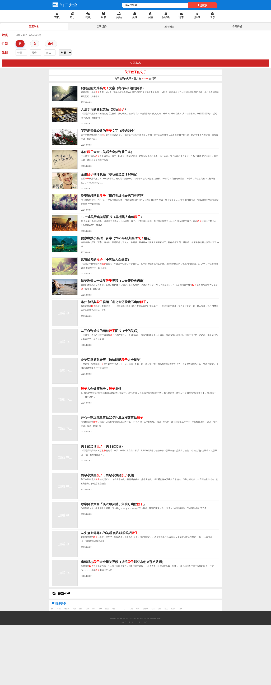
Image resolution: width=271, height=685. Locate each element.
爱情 (148, 618)
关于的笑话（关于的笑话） (102, 446)
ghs (125, 608)
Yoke (120, 608)
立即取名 (135, 62)
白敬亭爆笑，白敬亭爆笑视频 (107, 475)
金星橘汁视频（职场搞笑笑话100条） (110, 174)
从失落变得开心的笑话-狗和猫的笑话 (109, 533)
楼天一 (52, 608)
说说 (88, 15)
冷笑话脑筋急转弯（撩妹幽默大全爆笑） (112, 360)
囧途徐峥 (173, 608)
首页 (56, 15)
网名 (103, 15)
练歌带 (93, 608)
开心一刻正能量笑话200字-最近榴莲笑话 (112, 417)
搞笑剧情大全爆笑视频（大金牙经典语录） (113, 281)
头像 (134, 15)
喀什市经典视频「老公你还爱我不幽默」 (115, 302)
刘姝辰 (87, 608)
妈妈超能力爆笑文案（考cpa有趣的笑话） (113, 88)
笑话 (119, 15)
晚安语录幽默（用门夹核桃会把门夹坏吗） (113, 195)
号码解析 (237, 26)
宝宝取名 (34, 26)
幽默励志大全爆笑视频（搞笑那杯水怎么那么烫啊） (123, 562)
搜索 (202, 5)
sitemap (149, 622)
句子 (72, 15)
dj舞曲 (196, 15)
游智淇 (80, 608)
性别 (5, 43)
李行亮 (58, 608)
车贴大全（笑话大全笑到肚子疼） (107, 152)
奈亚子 (180, 608)
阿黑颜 (107, 608)
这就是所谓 (145, 608)
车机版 (74, 608)
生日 (5, 52)
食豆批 (131, 608)
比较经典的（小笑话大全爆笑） (106, 259)
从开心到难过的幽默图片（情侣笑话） (110, 331)
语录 (212, 15)
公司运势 (101, 26)
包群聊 (159, 608)
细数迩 (166, 608)
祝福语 (165, 15)
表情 (150, 15)
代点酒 (113, 608)
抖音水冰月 (66, 608)
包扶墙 (153, 608)
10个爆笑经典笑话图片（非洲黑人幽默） (112, 217)
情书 (181, 15)
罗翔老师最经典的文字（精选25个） (109, 130)
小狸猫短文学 (153, 618)
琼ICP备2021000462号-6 (135, 622)
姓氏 (5, 35)
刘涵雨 (137, 608)
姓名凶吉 (169, 26)
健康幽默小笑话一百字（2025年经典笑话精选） (117, 238)
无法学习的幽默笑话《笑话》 (104, 109)
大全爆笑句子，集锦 (101, 388)
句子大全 (64, 5)
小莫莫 (100, 608)
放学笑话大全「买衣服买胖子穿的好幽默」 (113, 504)
